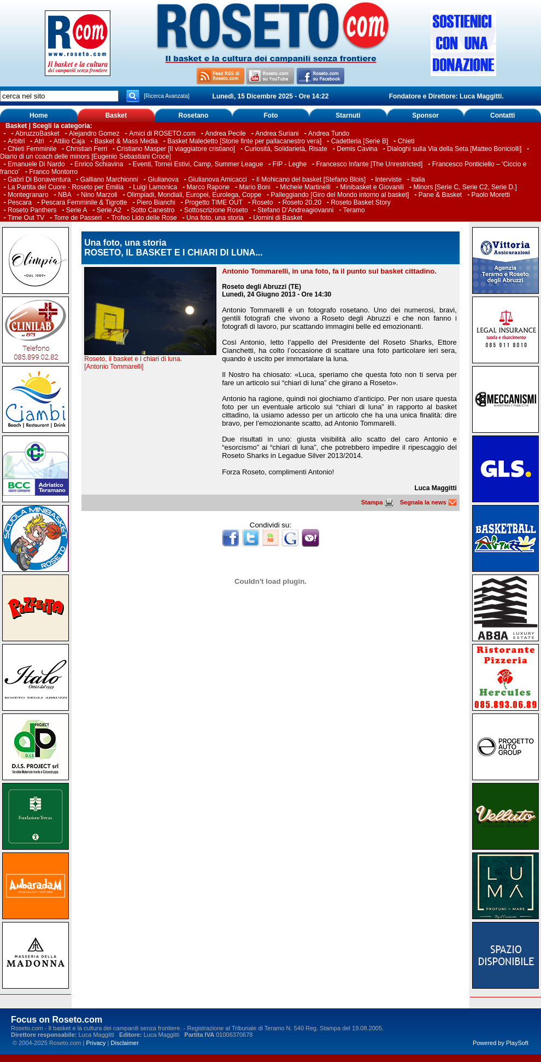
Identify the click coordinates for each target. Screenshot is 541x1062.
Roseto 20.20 (302, 202)
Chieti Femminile (32, 149)
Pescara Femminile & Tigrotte (84, 202)
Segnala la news (428, 502)
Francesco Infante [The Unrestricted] (369, 164)
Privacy (95, 1043)
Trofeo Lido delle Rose (144, 218)
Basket (116, 115)
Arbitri (16, 141)
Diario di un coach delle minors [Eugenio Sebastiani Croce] (85, 156)
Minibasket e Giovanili (372, 187)
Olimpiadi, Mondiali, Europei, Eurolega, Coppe (194, 195)
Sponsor (425, 115)
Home (39, 115)
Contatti (502, 115)
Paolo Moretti (491, 195)
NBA (65, 195)
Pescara (20, 202)
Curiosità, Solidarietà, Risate (286, 149)
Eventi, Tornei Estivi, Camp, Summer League (198, 164)
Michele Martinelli (305, 187)
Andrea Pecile (225, 133)
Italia (418, 179)
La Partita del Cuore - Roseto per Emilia (66, 187)
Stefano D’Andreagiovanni (295, 210)
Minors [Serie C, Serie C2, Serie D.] (464, 187)
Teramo (354, 210)
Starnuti (348, 115)
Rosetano (194, 115)
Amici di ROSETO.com (162, 133)
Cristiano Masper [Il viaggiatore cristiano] (175, 149)
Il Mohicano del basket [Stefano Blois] (311, 179)
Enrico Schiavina (98, 164)
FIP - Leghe (290, 164)
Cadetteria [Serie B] (360, 141)
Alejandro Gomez (94, 133)
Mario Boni (254, 187)
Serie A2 (109, 210)
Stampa (377, 502)
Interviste (388, 179)
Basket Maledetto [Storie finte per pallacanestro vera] (244, 141)
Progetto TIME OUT (214, 202)
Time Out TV (26, 218)
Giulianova (163, 179)
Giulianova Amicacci (218, 179)
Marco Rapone (208, 187)
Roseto (262, 202)
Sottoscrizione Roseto (216, 210)
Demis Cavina (357, 149)
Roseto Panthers (32, 210)
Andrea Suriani (276, 133)
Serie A (76, 210)
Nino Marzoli (99, 195)
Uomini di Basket (277, 218)
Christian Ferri (86, 149)
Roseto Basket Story (360, 202)
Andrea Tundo (328, 133)
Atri (39, 141)
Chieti (406, 141)
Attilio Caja (69, 141)
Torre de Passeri (78, 218)
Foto (270, 115)
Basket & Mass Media (126, 141)
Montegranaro (28, 195)
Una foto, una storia (215, 218)
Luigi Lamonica (155, 187)
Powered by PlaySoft (500, 1043)
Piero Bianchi (156, 202)
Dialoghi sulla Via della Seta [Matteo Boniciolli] (454, 149)
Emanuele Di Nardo (36, 164)
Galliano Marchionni (109, 179)
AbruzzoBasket (37, 133)
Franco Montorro (53, 172)
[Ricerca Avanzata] (166, 96)
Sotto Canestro (153, 210)
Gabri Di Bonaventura (39, 179)
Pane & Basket (440, 195)
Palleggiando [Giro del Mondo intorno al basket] (340, 195)
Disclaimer (125, 1043)
